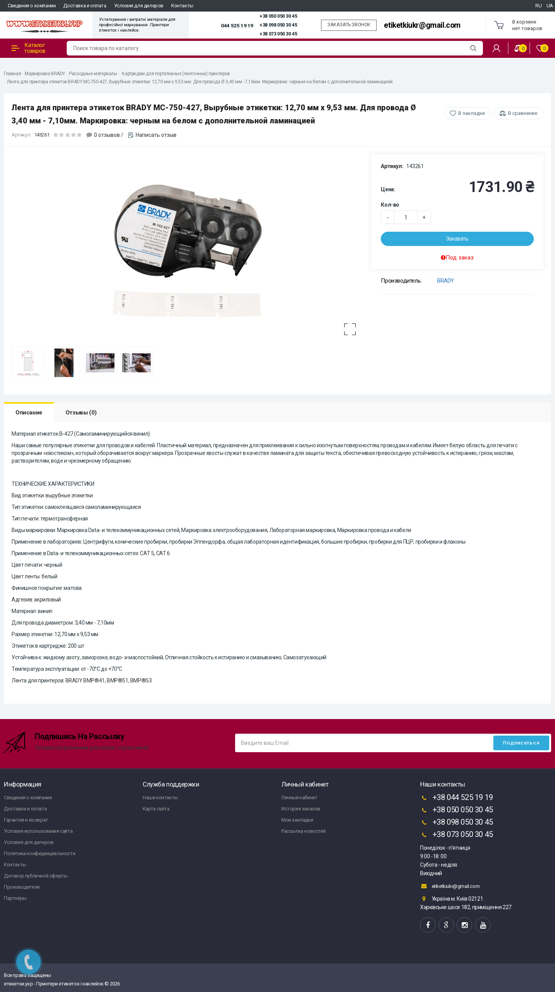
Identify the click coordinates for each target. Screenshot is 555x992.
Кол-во (390, 205)
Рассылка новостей (303, 831)
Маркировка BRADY (45, 73)
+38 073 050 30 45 (278, 34)
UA (550, 5)
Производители (22, 887)
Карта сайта (156, 809)
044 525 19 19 (237, 25)
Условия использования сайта (38, 831)
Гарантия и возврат (26, 820)
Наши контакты (160, 797)
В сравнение (522, 113)
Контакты (182, 5)
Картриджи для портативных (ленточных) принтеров (175, 73)
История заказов (300, 809)
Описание (28, 412)
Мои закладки (297, 820)
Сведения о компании (32, 5)
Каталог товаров (28, 48)
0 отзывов (107, 135)
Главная (12, 73)
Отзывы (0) (81, 412)
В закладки (471, 113)
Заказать (457, 239)
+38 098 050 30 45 (278, 25)
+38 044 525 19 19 (456, 798)
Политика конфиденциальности (39, 853)
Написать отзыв (156, 135)
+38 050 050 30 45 (278, 16)
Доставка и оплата (84, 5)
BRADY (445, 280)
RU (538, 5)
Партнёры (15, 898)
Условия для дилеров (138, 5)
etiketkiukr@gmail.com (422, 25)
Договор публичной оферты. (36, 876)
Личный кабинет (299, 797)
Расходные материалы (93, 73)
